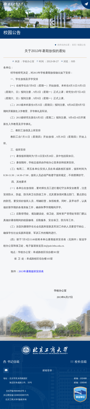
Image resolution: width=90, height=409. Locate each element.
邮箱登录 (28, 370)
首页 (74, 45)
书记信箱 (13, 361)
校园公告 (82, 45)
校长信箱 (81, 361)
